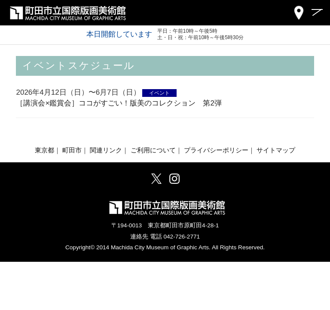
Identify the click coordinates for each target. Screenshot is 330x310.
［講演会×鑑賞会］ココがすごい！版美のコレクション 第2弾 (118, 103)
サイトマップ (276, 150)
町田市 (72, 150)
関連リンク (106, 150)
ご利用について (153, 150)
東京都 (44, 150)
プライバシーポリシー (216, 150)
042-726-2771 (181, 236)
